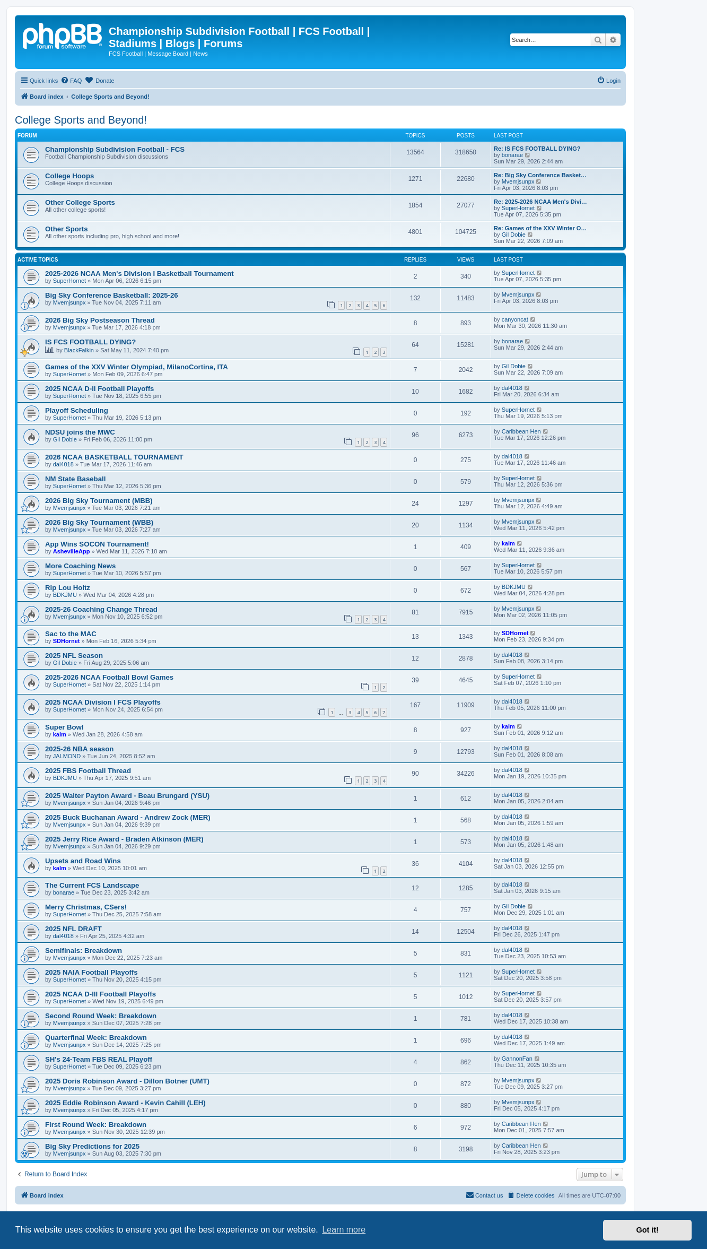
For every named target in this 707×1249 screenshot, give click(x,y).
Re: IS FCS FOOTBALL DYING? (537, 148)
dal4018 (512, 388)
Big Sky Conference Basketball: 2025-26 (111, 295)
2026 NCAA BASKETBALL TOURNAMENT (114, 457)
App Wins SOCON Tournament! (97, 544)
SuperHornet (518, 208)
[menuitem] (71, 80)
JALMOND (67, 756)
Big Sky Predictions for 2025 (92, 1146)
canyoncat (515, 319)
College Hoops (69, 176)
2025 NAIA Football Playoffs (91, 972)
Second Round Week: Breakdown (100, 1016)
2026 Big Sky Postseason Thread (100, 320)
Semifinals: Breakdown (83, 951)
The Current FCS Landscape (92, 885)
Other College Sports (80, 202)
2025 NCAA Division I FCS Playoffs (103, 702)
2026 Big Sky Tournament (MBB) (99, 501)
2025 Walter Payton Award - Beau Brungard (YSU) (127, 796)
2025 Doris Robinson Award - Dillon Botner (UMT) (127, 1081)
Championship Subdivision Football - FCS (115, 149)
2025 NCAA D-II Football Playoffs (99, 389)
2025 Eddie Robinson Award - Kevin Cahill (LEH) (125, 1103)
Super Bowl (64, 727)
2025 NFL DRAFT (73, 929)
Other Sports (66, 229)
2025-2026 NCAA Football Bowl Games (109, 677)
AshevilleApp (71, 551)
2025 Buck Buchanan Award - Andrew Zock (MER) (128, 817)
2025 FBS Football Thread (88, 771)
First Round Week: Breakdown (95, 1125)
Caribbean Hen (521, 431)
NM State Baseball (75, 479)
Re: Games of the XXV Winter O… (540, 228)
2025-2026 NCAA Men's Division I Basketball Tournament (139, 273)
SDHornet (66, 641)
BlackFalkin (79, 350)
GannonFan (517, 1058)
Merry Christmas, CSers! (86, 907)
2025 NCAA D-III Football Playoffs (100, 994)
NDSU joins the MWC (80, 432)
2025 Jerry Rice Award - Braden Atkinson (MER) (124, 839)
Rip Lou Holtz (67, 588)
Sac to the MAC (71, 634)
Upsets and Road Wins (83, 861)
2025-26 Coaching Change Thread (101, 609)
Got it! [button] (647, 1230)
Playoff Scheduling (76, 410)
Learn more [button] (343, 1229)
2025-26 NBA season (79, 749)
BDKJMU (65, 595)
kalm (508, 543)
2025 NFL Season (74, 656)
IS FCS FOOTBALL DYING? (90, 342)
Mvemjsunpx (518, 181)
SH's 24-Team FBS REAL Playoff (98, 1059)
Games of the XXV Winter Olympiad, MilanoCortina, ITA (136, 367)
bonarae (512, 155)
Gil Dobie (514, 234)
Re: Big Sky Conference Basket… (540, 175)
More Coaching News (80, 566)
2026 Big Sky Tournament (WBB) (99, 522)
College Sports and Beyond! (81, 120)
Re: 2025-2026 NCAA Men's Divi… (540, 201)
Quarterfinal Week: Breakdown (96, 1038)
